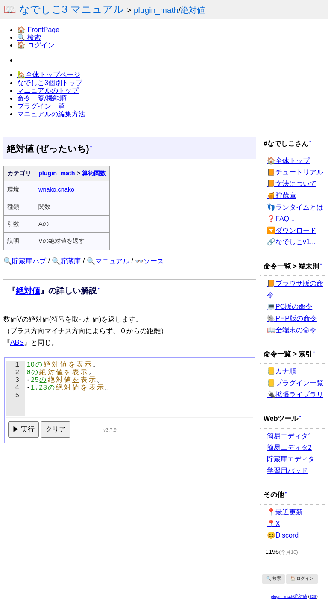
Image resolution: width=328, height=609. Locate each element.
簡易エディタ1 (289, 436)
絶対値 (193, 10)
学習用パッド (287, 470)
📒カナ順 (281, 371)
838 (313, 596)
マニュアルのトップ (48, 90)
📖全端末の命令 (291, 330)
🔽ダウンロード (291, 230)
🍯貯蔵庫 (281, 195)
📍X (273, 523)
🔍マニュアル (108, 261)
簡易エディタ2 (289, 447)
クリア (55, 429)
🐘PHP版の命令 (292, 318)
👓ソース (149, 261)
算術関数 (94, 173)
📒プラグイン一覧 (295, 383)
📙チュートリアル (295, 172)
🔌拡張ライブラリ (295, 394)
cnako (66, 189)
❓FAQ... (281, 218)
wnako (47, 189)
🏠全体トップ (288, 160)
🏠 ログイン (36, 45)
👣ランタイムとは (295, 207)
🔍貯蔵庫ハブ (24, 261)
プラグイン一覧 (41, 106)
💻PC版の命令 (289, 306)
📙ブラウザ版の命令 (295, 289)
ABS (17, 342)
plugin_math (156, 10)
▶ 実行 (23, 429)
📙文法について (291, 183)
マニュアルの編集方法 (51, 114)
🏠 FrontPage (38, 29)
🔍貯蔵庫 (66, 261)
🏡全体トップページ (48, 74)
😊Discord (283, 535)
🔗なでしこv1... (291, 241)
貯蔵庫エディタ (291, 459)
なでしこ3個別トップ (49, 82)
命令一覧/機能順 (42, 98)
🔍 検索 (29, 37)
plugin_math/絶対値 (289, 596)
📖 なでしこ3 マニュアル (63, 9)
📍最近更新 (285, 512)
